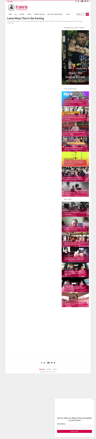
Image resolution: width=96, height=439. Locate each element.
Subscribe (10, 1)
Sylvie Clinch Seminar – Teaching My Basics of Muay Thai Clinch (75, 243)
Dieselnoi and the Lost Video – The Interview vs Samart (75, 228)
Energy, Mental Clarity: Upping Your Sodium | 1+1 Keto (75, 304)
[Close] (94, 399)
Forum (29, 14)
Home (10, 14)
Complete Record (39, 14)
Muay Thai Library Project (55, 14)
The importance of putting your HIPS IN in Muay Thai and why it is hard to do (74, 102)
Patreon (16, 1)
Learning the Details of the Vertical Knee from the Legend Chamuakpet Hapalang (75, 117)
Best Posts (68, 199)
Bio (16, 14)
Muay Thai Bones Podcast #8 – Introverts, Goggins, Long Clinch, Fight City (74, 273)
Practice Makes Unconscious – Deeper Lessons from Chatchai (74, 178)
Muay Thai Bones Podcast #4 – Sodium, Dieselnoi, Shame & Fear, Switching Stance (74, 288)
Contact (21, 1)
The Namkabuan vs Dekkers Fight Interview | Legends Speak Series (74, 258)
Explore (22, 14)
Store (68, 14)
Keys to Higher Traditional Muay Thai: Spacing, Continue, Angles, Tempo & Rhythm (74, 162)
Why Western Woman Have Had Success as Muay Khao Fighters (74, 148)
